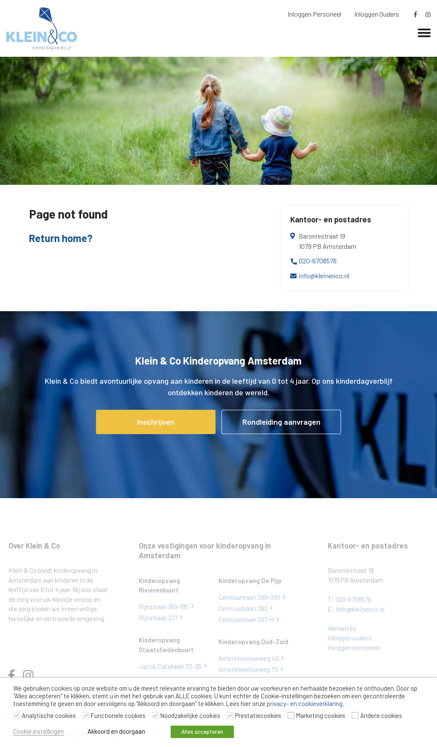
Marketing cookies (320, 715)
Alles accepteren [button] (202, 731)
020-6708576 (318, 261)
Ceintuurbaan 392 (243, 608)
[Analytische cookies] (16, 715)
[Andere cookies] (355, 715)
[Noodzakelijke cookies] (155, 715)
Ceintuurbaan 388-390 (249, 597)
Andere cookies (381, 715)
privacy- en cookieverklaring (305, 703)
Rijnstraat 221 (158, 618)
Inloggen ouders (350, 638)
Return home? (61, 238)
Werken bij (342, 628)
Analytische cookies (49, 715)
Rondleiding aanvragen (281, 421)
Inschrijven (156, 421)
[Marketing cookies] (291, 715)
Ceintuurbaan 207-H (246, 619)
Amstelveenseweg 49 (248, 658)
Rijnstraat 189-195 (164, 606)
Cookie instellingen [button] (38, 731)
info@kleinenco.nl (324, 275)
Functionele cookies (118, 715)
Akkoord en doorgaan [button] (116, 731)
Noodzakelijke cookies (190, 715)
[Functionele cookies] (85, 715)
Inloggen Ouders (376, 14)
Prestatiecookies (258, 715)
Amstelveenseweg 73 (248, 669)
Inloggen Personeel (314, 14)
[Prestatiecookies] (230, 715)
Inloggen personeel (354, 647)
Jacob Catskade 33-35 (170, 666)
